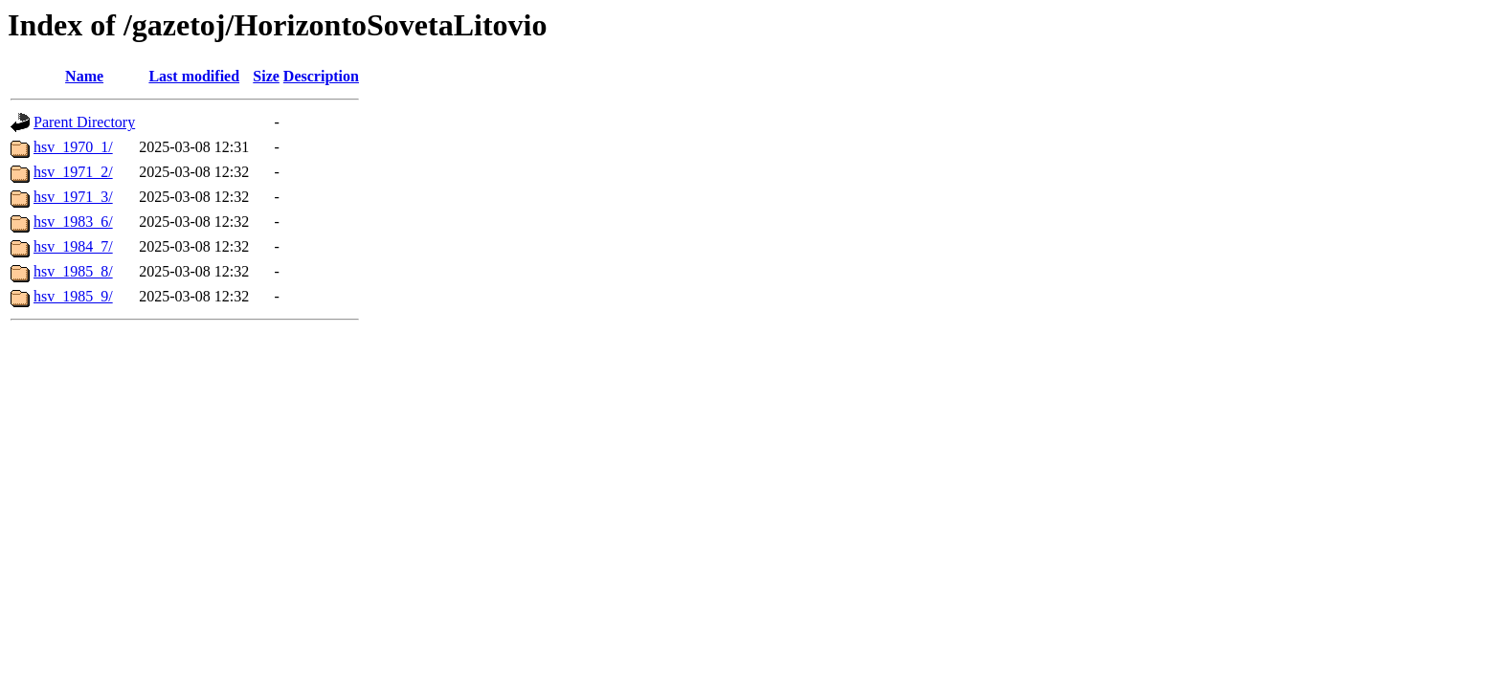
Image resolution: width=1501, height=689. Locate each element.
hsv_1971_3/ (73, 197)
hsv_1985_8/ (73, 271)
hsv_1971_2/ (73, 172)
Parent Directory (84, 122)
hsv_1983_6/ (73, 221)
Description (321, 76)
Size (266, 76)
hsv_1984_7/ (73, 246)
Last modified (193, 76)
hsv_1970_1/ (73, 147)
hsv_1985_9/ (73, 296)
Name (84, 76)
